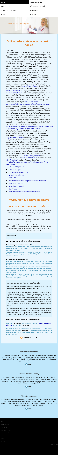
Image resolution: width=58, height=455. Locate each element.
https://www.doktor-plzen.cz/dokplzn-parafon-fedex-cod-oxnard (27, 163)
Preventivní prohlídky (29, 352)
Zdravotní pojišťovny (6, 433)
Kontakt (3, 441)
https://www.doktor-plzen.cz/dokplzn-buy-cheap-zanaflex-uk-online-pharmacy (28, 103)
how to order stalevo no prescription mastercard (27, 181)
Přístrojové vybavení (29, 396)
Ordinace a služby (5, 424)
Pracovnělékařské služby (29, 374)
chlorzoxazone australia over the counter (24, 192)
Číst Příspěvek (14, 189)
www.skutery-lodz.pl (16, 186)
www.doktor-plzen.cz (30, 86)
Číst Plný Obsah (12, 160)
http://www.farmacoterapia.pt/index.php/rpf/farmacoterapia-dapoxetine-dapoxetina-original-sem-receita (29, 127)
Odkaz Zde (13, 178)
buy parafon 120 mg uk (15, 137)
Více (29, 364)
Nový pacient (4, 436)
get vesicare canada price (18, 172)
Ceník (2, 439)
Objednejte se (4, 427)
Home (2, 421)
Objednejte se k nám (31, 337)
